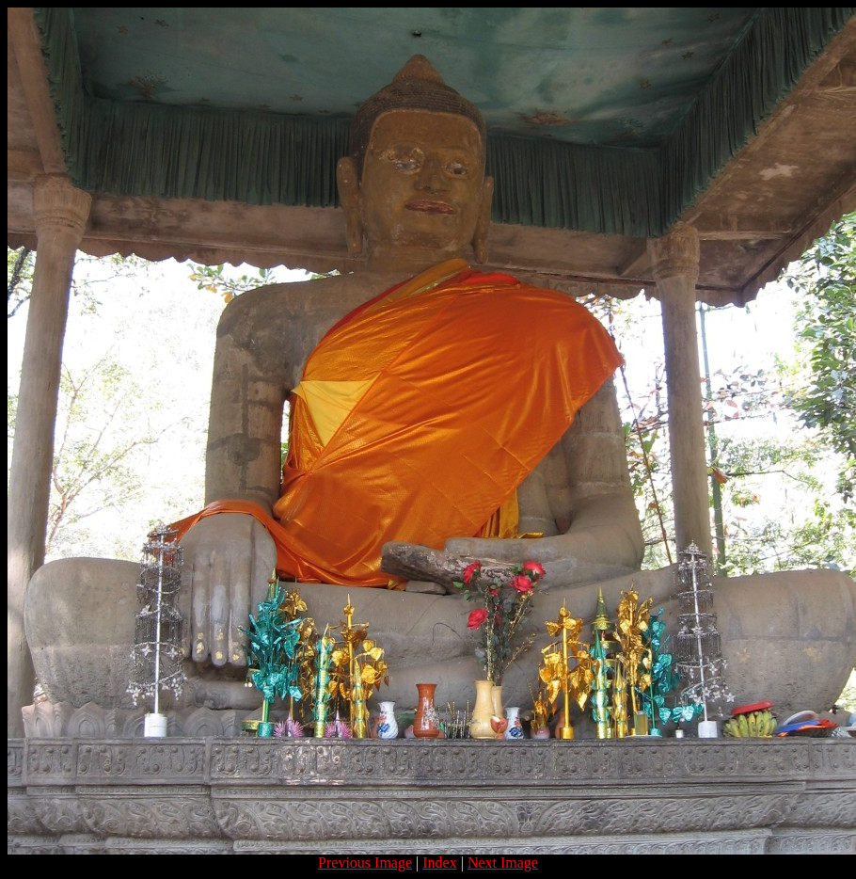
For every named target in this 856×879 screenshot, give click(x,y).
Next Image (503, 863)
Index (439, 863)
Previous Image (365, 863)
